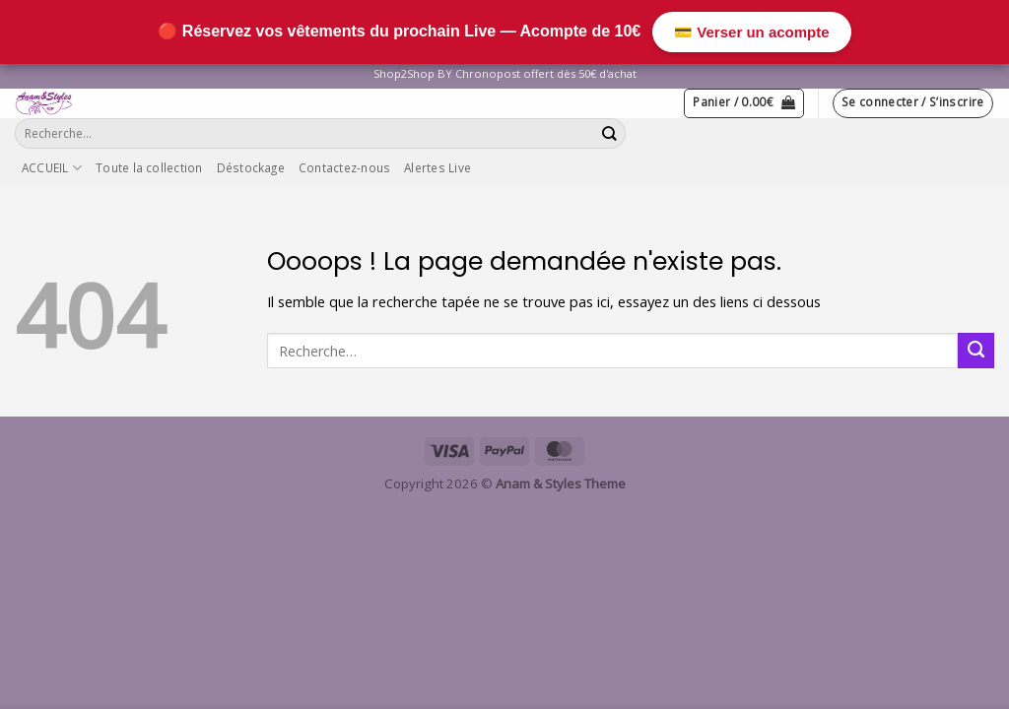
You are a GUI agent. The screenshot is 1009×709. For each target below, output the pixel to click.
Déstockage (251, 167)
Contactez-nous (344, 167)
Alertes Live (437, 167)
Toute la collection (149, 167)
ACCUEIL (52, 168)
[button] (744, 103)
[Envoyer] (610, 133)
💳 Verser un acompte (751, 32)
